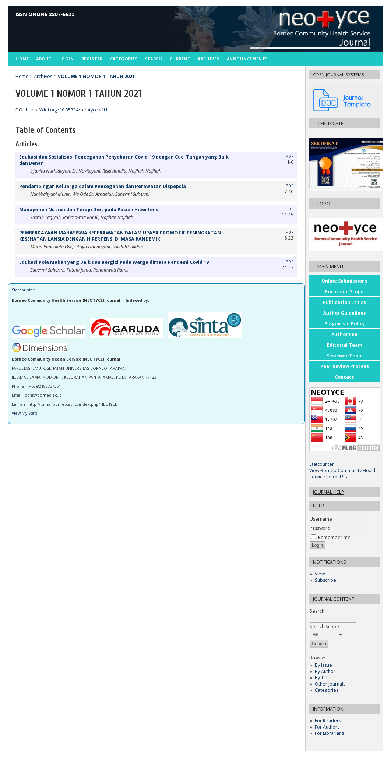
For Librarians (329, 733)
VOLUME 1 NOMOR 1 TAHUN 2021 (96, 76)
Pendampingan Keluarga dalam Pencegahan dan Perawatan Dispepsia (102, 186)
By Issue (323, 665)
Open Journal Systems (338, 74)
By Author (325, 671)
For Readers (328, 721)
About (44, 58)
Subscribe (325, 580)
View (320, 574)
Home (22, 58)
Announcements (247, 58)
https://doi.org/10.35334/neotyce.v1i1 (67, 110)
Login (66, 58)
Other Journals (330, 684)
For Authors (327, 727)
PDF (289, 156)
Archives (208, 58)
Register (92, 58)
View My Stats (24, 413)
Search (153, 58)
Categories (326, 690)
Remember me (334, 537)
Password (320, 528)
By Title (322, 677)
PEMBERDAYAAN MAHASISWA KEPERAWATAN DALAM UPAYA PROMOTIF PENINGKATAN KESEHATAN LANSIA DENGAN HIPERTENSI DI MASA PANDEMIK (120, 236)
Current (180, 58)
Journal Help (328, 492)
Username (321, 519)
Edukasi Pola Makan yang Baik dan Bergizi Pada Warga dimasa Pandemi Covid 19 (114, 262)
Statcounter (321, 464)
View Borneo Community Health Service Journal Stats (343, 473)
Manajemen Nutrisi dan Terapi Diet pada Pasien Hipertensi (89, 209)
